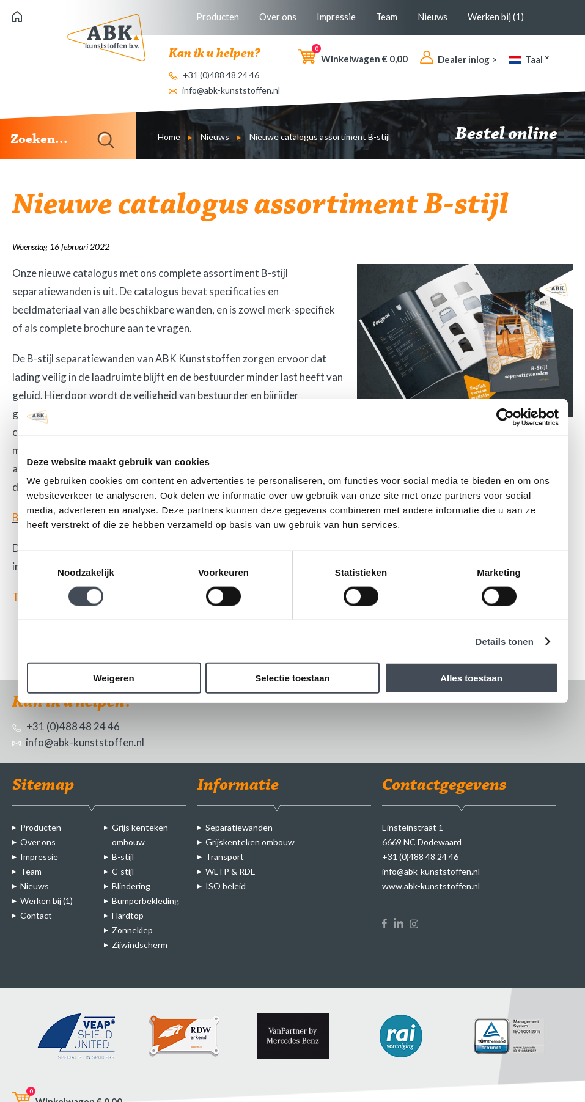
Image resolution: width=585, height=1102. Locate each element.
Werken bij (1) (496, 16)
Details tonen (505, 641)
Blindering (131, 886)
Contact (36, 915)
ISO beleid (225, 886)
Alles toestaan (471, 678)
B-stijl (123, 856)
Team (386, 16)
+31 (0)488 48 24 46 (214, 75)
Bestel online (514, 134)
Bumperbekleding (145, 900)
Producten (217, 16)
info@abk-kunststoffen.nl (224, 90)
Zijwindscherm (139, 944)
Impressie (336, 16)
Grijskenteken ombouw (250, 842)
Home (169, 136)
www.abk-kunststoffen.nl (431, 886)
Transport (224, 856)
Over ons (277, 16)
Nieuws (432, 16)
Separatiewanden (239, 827)
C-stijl (123, 871)
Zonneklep (132, 930)
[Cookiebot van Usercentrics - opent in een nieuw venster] (505, 417)
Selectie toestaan (292, 678)
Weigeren (113, 678)
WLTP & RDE (230, 871)
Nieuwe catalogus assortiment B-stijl (319, 136)
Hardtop (128, 915)
